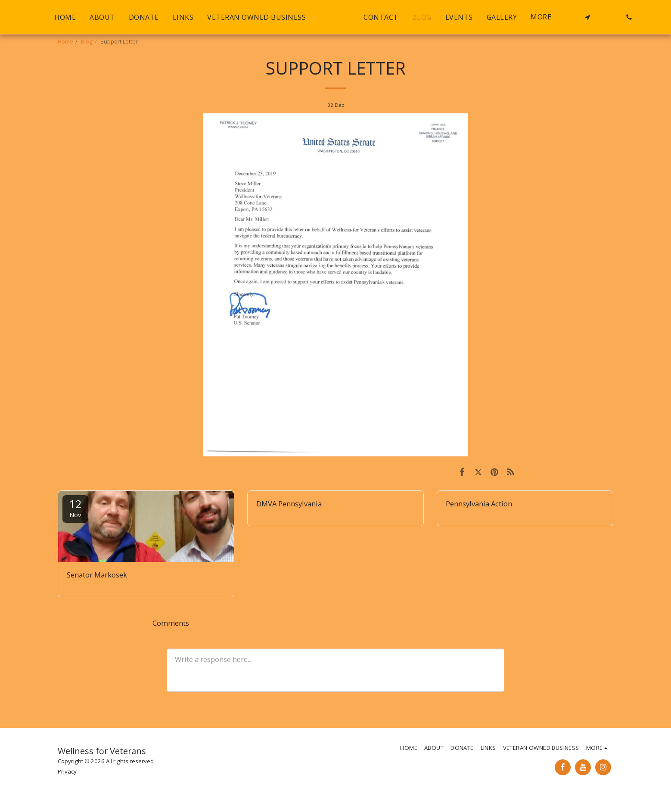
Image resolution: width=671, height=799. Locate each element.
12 (75, 507)
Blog (87, 41)
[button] (606, 17)
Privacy (67, 771)
